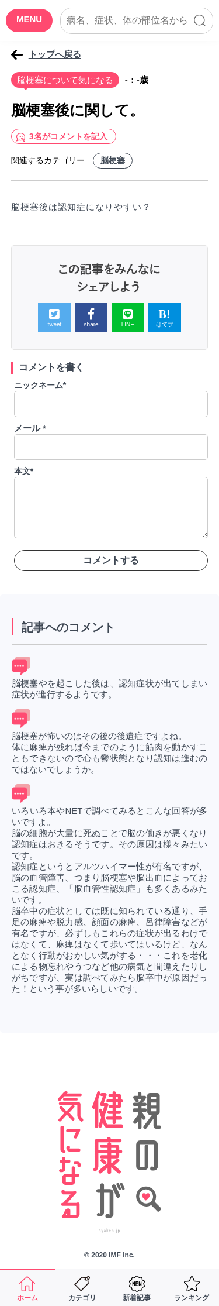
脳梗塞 (112, 160)
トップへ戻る (55, 54)
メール (30, 428)
